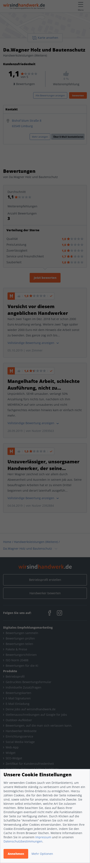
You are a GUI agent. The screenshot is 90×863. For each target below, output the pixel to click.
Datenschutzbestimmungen (23, 841)
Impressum (43, 837)
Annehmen (16, 854)
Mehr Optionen (42, 854)
